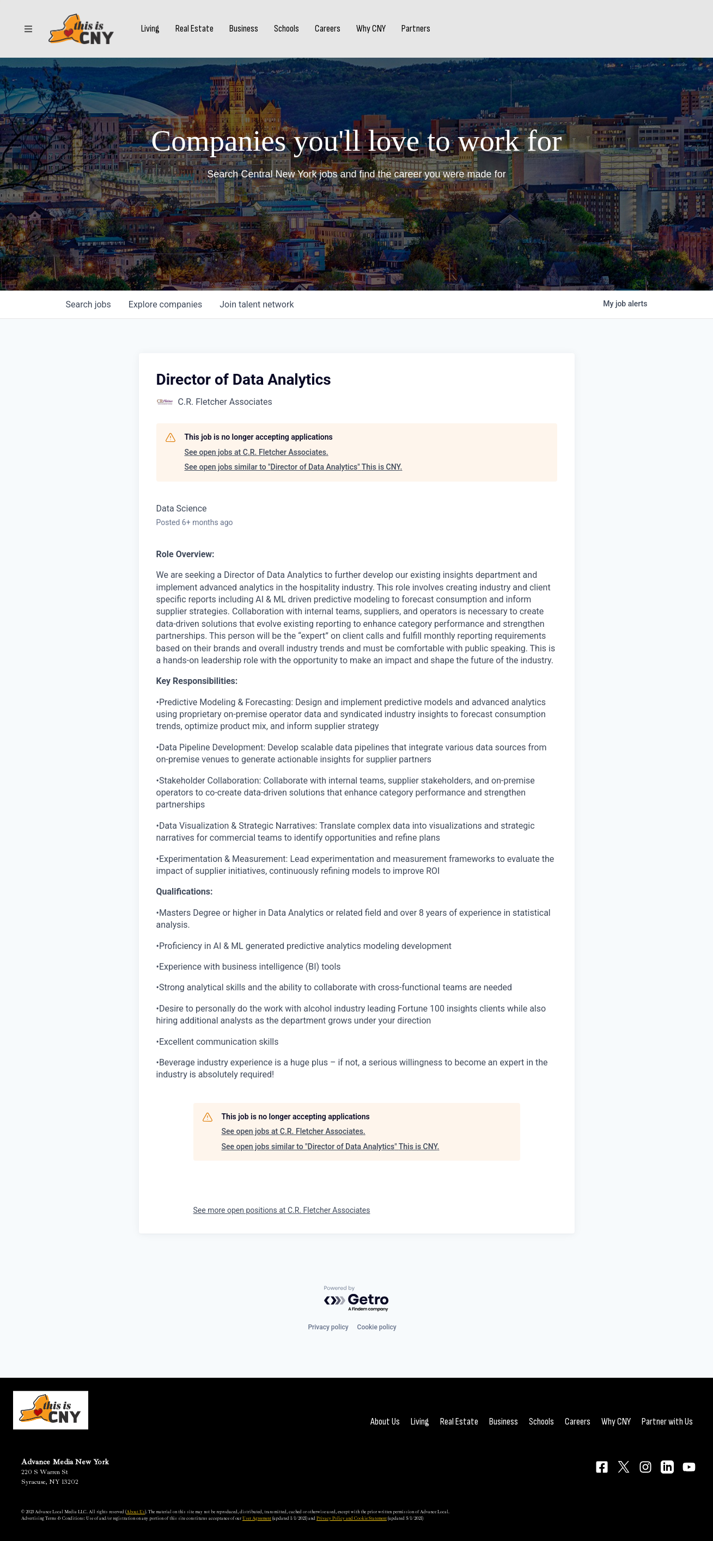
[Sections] (28, 29)
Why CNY (371, 29)
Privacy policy (328, 1327)
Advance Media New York (65, 1461)
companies (165, 304)
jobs (88, 304)
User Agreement (256, 1518)
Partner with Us (667, 1421)
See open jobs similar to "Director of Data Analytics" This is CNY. (294, 467)
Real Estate (194, 29)
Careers (327, 29)
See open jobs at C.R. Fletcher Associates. (256, 452)
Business (243, 29)
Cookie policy (377, 1327)
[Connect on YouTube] (689, 1467)
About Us (385, 1421)
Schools (286, 29)
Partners (415, 29)
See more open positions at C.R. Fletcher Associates (281, 1210)
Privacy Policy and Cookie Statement (351, 1518)
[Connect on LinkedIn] (667, 1467)
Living (150, 29)
